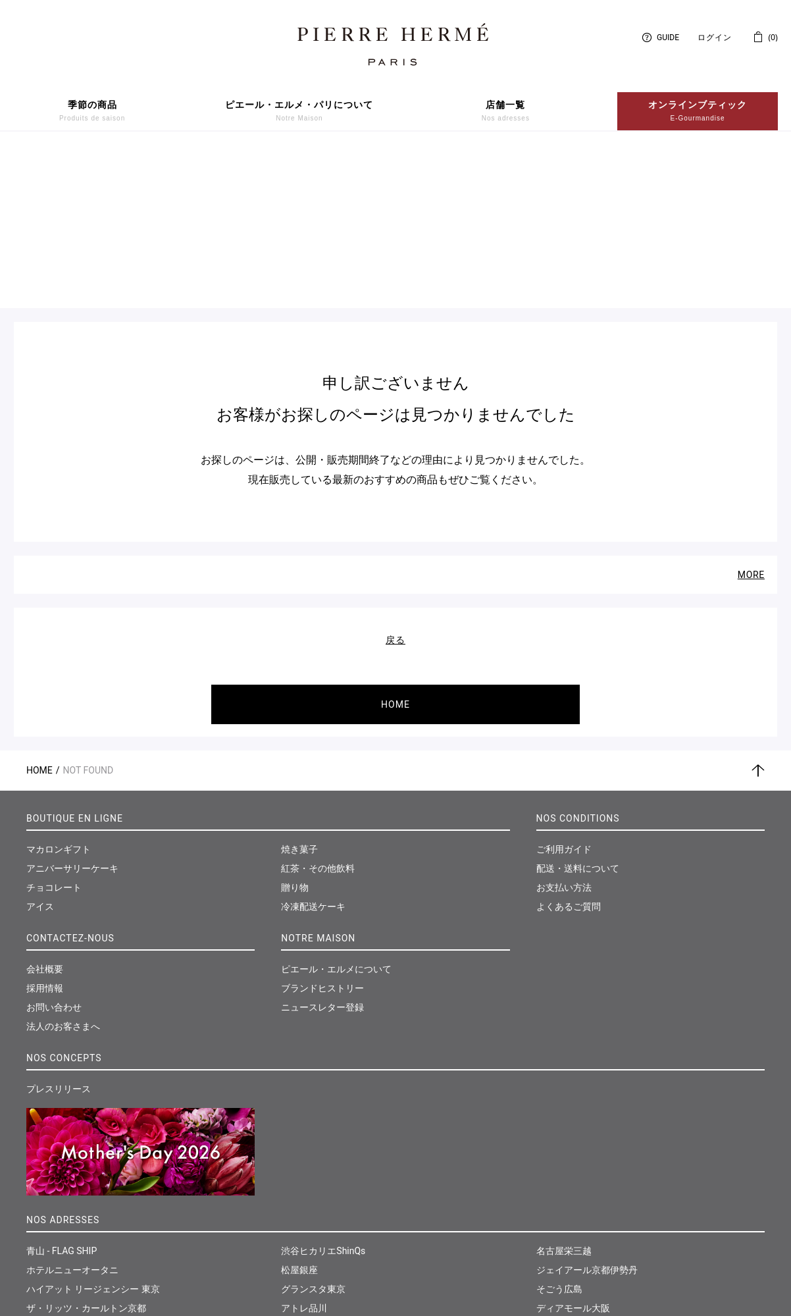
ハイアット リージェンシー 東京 (93, 1133)
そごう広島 (559, 1133)
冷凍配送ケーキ (313, 750)
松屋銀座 (299, 1114)
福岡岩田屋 (559, 1171)
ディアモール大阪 (573, 1152)
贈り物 (295, 730)
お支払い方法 (564, 730)
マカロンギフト (58, 692)
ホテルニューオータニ (72, 1114)
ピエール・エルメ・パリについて (299, 111)
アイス (40, 750)
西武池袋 (44, 1247)
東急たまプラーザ (318, 1190)
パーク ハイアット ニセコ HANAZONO (105, 1171)
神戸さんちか (308, 1247)
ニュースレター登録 (322, 850)
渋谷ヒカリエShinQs (323, 1095)
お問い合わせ (54, 850)
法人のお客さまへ (63, 869)
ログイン (715, 37)
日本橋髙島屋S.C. (62, 1209)
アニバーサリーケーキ (72, 711)
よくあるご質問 (568, 750)
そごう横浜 (304, 1171)
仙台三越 (554, 1209)
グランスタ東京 (313, 1133)
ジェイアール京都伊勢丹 (587, 1114)
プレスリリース (58, 932)
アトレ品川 (304, 1152)
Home (39, 613)
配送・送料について (577, 711)
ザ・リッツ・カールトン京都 (86, 1152)
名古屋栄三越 (564, 1095)
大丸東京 (44, 1228)
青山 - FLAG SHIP (61, 1095)
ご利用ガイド (564, 692)
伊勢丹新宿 (49, 1190)
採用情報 (44, 831)
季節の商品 (92, 111)
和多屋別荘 (559, 1190)
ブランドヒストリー (322, 831)
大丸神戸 (299, 1228)
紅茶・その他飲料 (318, 711)
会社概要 (44, 812)
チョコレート (54, 730)
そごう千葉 (304, 1209)
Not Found (88, 613)
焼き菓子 (299, 692)
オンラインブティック (698, 111)
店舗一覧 (506, 111)
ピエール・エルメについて (336, 812)
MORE (751, 418)
